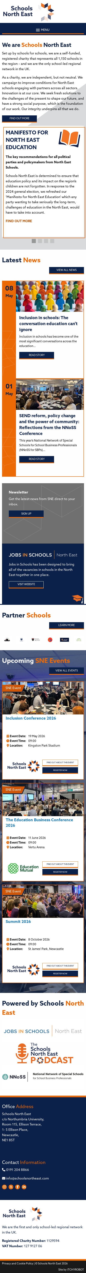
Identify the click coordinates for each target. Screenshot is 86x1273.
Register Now (60, 770)
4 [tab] (52, 241)
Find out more (19, 118)
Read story (37, 355)
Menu (43, 30)
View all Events (66, 670)
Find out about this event (60, 763)
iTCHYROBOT (75, 1269)
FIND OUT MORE (19, 221)
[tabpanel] (43, 178)
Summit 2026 (18, 922)
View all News (67, 270)
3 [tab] (46, 241)
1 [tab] (34, 241)
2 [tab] (40, 241)
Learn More (66, 625)
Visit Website (26, 584)
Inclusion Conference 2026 (31, 719)
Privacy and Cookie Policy (17, 1263)
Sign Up (26, 514)
